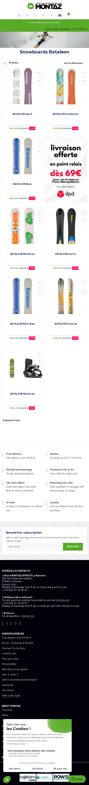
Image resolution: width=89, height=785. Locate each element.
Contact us (28, 616)
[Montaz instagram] (7, 623)
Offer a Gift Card (11, 695)
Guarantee (7, 685)
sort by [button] (73, 63)
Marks (5, 715)
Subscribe (73, 546)
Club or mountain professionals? (19, 679)
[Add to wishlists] (40, 72)
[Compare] (40, 81)
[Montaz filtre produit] (4, 63)
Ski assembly (9, 664)
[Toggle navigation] (19, 15)
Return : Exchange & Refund (17, 643)
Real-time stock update (15, 669)
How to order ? (10, 674)
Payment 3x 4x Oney (13, 648)
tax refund (8, 690)
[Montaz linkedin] (20, 623)
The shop (7, 710)
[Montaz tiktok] (3, 623)
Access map (8, 584)
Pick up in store (10, 659)
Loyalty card (9, 653)
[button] (27, 15)
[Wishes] (43, 15)
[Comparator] (51, 15)
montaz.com (62, 600)
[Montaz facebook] (11, 623)
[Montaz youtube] (15, 623)
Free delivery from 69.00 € (16, 637)
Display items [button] (11, 420)
